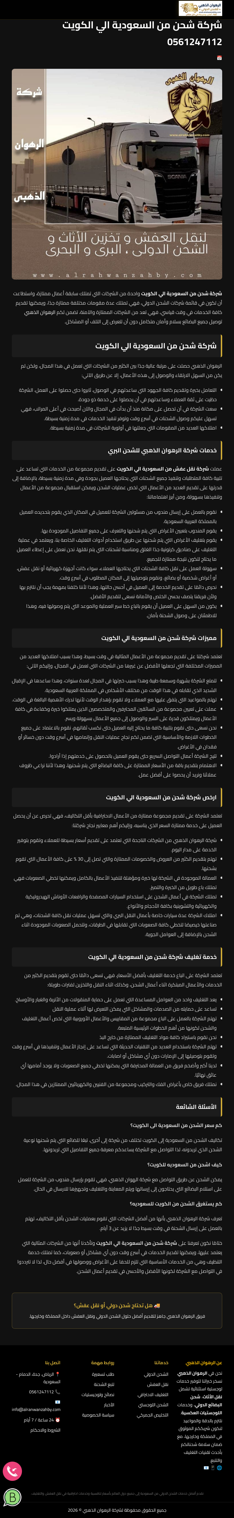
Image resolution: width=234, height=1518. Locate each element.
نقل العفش (157, 1384)
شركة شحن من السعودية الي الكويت (135, 956)
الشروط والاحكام (45, 1430)
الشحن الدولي (156, 1374)
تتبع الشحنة (104, 1384)
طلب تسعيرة (103, 1374)
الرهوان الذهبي (39, 312)
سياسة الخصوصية (98, 1415)
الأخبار (109, 1405)
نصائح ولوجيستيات (98, 1394)
